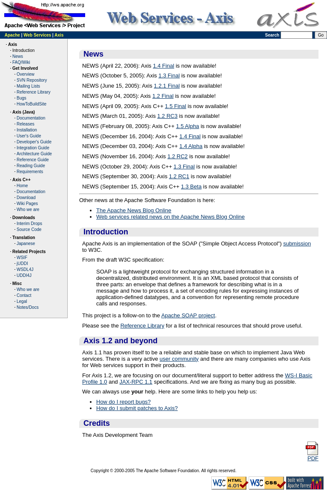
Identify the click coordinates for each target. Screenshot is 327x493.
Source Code (29, 229)
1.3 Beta (191, 186)
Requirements (30, 171)
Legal (22, 301)
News (17, 56)
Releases (25, 124)
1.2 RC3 (167, 116)
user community (179, 359)
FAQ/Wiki (21, 62)
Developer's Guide (34, 142)
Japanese (26, 243)
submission (297, 243)
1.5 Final (175, 106)
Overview (25, 74)
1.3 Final (169, 75)
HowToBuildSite (31, 104)
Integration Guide (33, 147)
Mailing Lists (28, 86)
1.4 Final (163, 66)
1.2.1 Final (167, 86)
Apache (12, 35)
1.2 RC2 (177, 156)
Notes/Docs (28, 307)
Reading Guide (31, 165)
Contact (24, 295)
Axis (58, 35)
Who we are (28, 209)
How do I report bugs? (123, 402)
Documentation (31, 118)
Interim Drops (29, 223)
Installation (27, 130)
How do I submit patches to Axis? (137, 408)
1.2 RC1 (179, 176)
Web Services (37, 35)
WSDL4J (25, 269)
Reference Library (33, 92)
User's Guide (29, 136)
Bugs (21, 98)
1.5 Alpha (187, 126)
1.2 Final (163, 96)
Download (26, 197)
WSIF (22, 257)
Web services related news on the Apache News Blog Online (170, 217)
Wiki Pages (27, 203)
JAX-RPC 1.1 (135, 382)
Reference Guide (33, 159)
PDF (311, 456)
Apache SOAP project (188, 315)
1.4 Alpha (190, 146)
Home (22, 185)
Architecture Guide (34, 153)
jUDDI (22, 263)
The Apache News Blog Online (133, 210)
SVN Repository (32, 80)
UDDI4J (24, 275)
